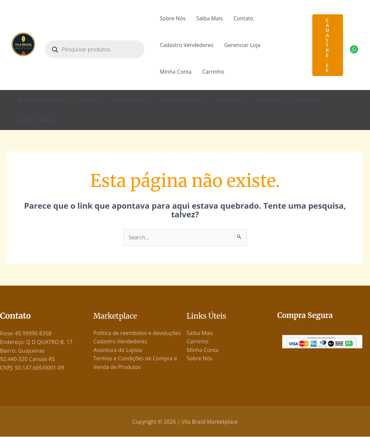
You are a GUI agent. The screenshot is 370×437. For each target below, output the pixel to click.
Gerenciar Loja (242, 45)
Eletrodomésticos (181, 100)
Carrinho (213, 71)
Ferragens (269, 100)
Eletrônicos (230, 100)
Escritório (307, 100)
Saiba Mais (209, 18)
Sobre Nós (173, 18)
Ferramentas (130, 100)
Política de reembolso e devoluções (137, 333)
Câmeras (91, 100)
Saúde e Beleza (37, 120)
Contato (243, 18)
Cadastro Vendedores (187, 45)
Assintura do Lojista (117, 350)
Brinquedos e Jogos (42, 100)
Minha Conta (176, 71)
